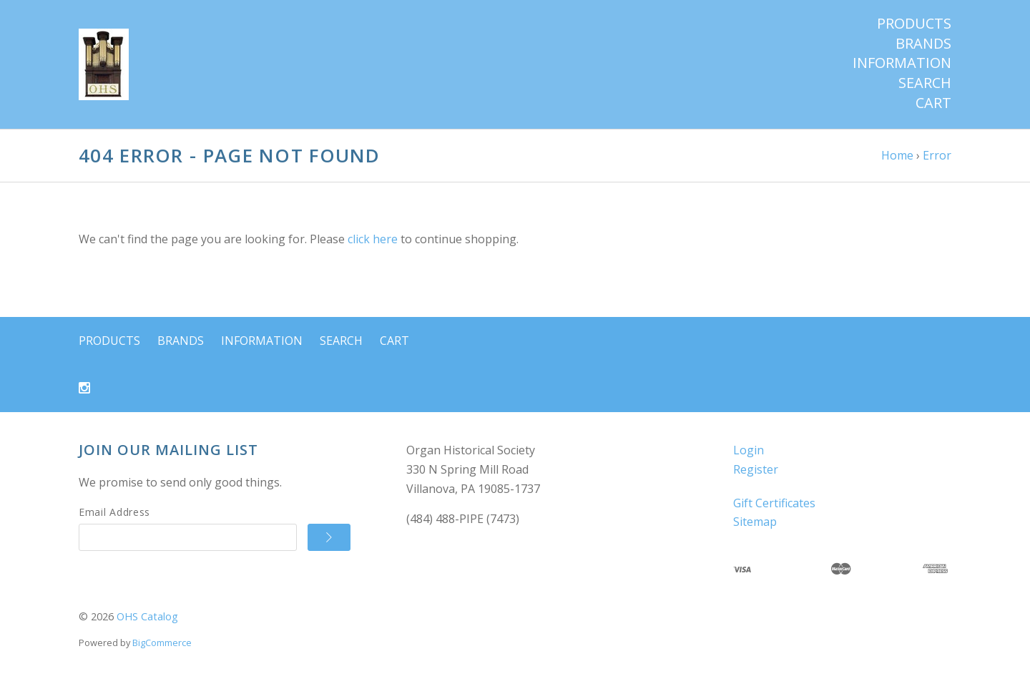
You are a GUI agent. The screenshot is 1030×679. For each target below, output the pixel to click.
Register (755, 469)
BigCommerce (162, 642)
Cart (933, 103)
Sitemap (755, 521)
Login (748, 450)
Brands (923, 43)
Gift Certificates (774, 503)
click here (373, 239)
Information (902, 63)
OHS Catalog (147, 616)
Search (924, 83)
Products (914, 23)
